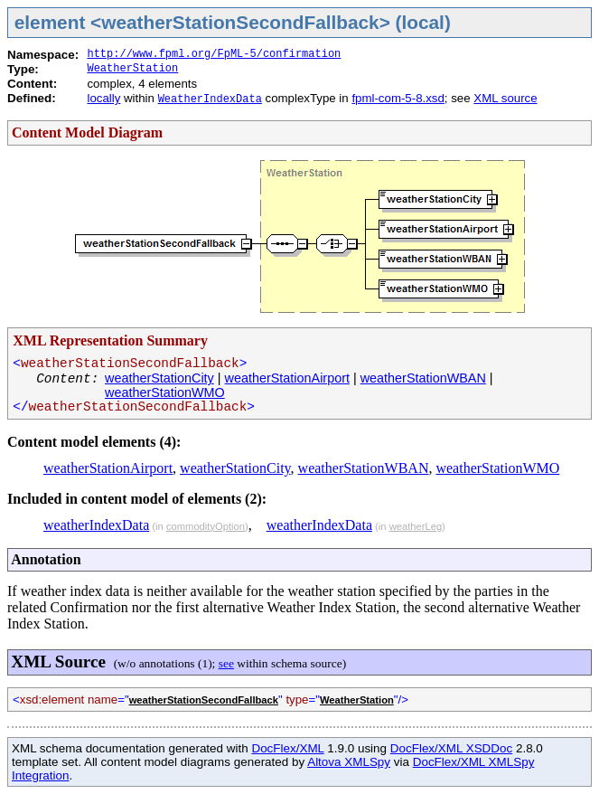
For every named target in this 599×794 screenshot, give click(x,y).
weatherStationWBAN (423, 378)
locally (103, 98)
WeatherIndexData (210, 99)
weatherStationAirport (287, 378)
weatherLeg (415, 526)
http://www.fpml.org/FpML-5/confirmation (214, 54)
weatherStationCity (159, 378)
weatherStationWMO (165, 392)
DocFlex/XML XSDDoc (451, 748)
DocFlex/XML (287, 748)
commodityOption (205, 526)
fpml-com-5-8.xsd (397, 98)
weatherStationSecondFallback (203, 700)
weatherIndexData (96, 525)
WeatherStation (132, 68)
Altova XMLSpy (348, 762)
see (226, 663)
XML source (505, 98)
